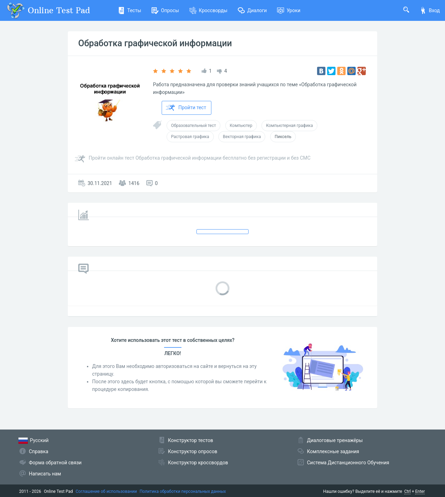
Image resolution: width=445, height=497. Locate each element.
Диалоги (252, 10)
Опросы (165, 10)
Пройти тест (186, 107)
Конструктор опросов (192, 451)
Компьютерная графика (289, 125)
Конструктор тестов (190, 440)
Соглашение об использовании (106, 491)
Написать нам (45, 473)
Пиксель (283, 136)
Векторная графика (242, 136)
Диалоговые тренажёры (335, 440)
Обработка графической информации (155, 43)
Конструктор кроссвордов (198, 462)
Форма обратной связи (55, 462)
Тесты (129, 10)
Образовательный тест (193, 125)
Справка (38, 451)
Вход (430, 10)
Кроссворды (208, 10)
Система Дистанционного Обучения (348, 462)
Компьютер (241, 125)
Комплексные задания (333, 451)
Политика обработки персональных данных (183, 491)
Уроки (288, 10)
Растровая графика (190, 136)
